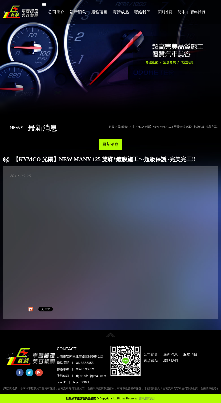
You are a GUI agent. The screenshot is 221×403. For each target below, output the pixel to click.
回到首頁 (165, 12)
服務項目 (99, 12)
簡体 (181, 12)
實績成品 (121, 12)
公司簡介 (56, 12)
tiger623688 (81, 382)
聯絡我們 (198, 12)
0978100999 (85, 369)
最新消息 (78, 12)
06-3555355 (84, 363)
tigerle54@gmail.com (91, 376)
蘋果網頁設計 (147, 398)
